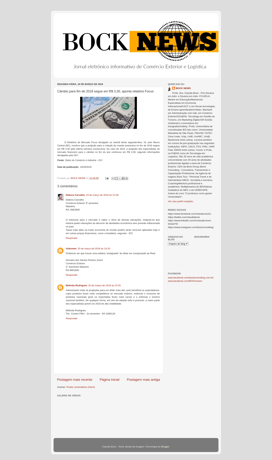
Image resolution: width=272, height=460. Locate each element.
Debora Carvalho (75, 195)
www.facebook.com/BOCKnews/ (185, 281)
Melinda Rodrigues (76, 285)
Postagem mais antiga (143, 379)
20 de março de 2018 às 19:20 (94, 248)
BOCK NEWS (183, 88)
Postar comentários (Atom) (80, 387)
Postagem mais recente (74, 379)
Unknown (71, 248)
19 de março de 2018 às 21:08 (102, 195)
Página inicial (109, 379)
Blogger (165, 446)
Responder (71, 238)
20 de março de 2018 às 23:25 (104, 285)
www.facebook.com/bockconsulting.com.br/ (191, 277)
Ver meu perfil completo (180, 201)
